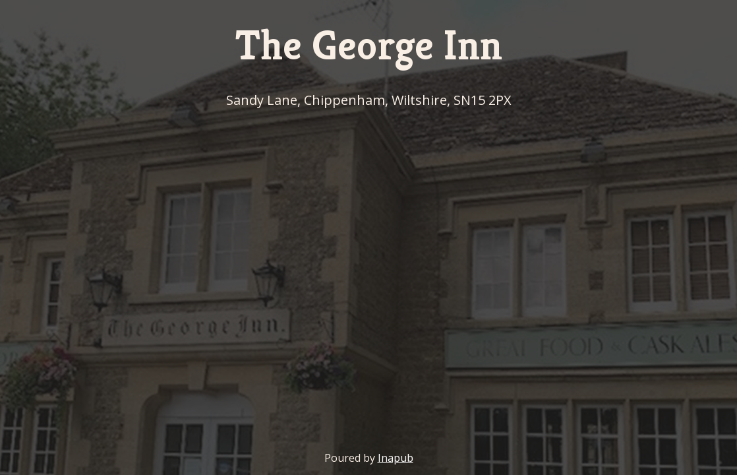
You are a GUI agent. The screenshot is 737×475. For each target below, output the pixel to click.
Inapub (395, 458)
